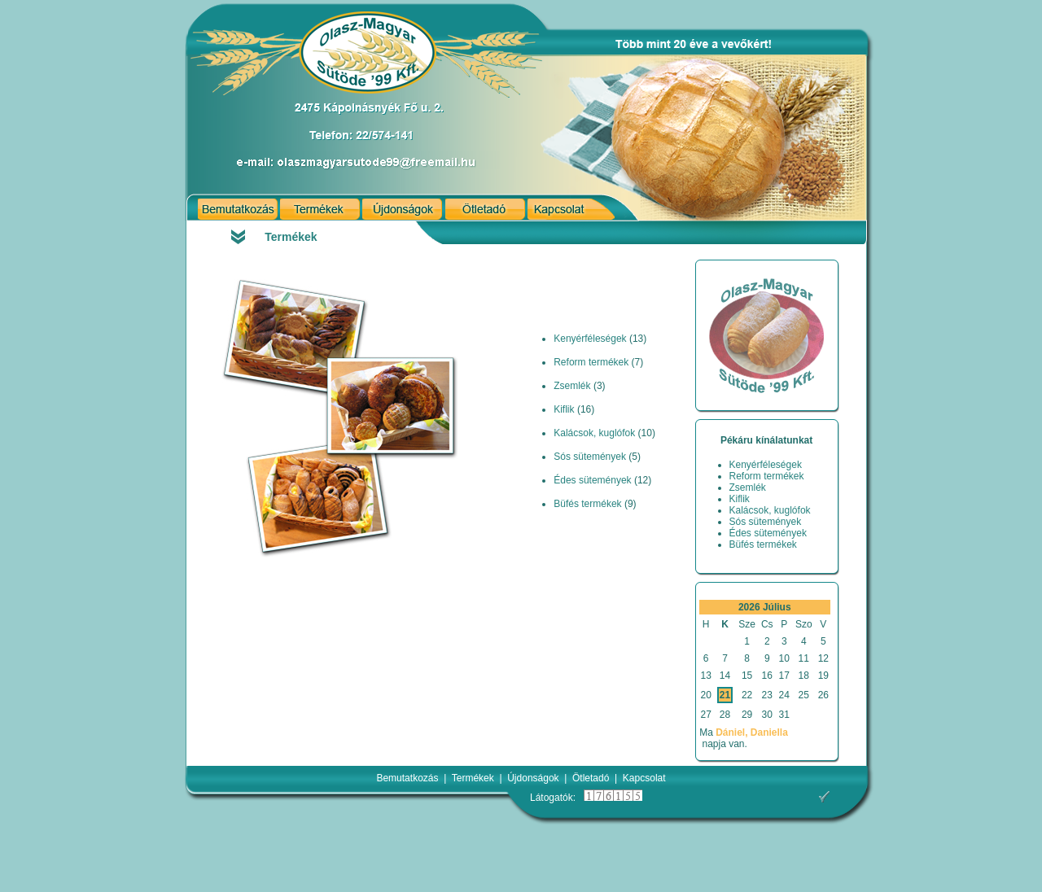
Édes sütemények (592, 480)
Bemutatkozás (407, 778)
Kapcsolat (644, 778)
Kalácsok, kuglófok (594, 433)
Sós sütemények (590, 456)
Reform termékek (591, 362)
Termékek (473, 778)
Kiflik (564, 409)
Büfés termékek (587, 503)
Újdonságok (532, 778)
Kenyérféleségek (590, 338)
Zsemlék (572, 385)
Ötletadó (590, 778)
